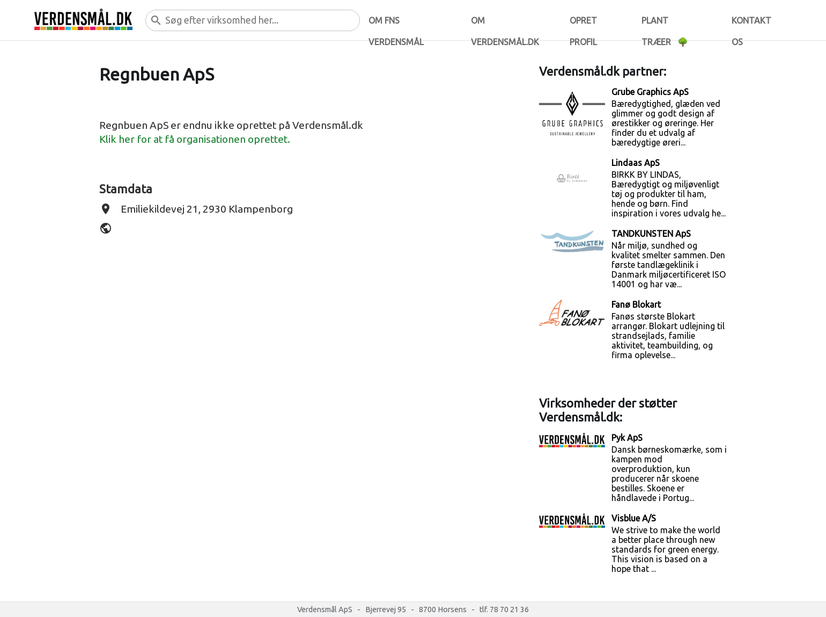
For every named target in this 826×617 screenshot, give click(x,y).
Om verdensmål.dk (505, 23)
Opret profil (583, 23)
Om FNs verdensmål (396, 23)
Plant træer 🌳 (664, 23)
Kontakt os (751, 23)
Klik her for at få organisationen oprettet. (194, 139)
